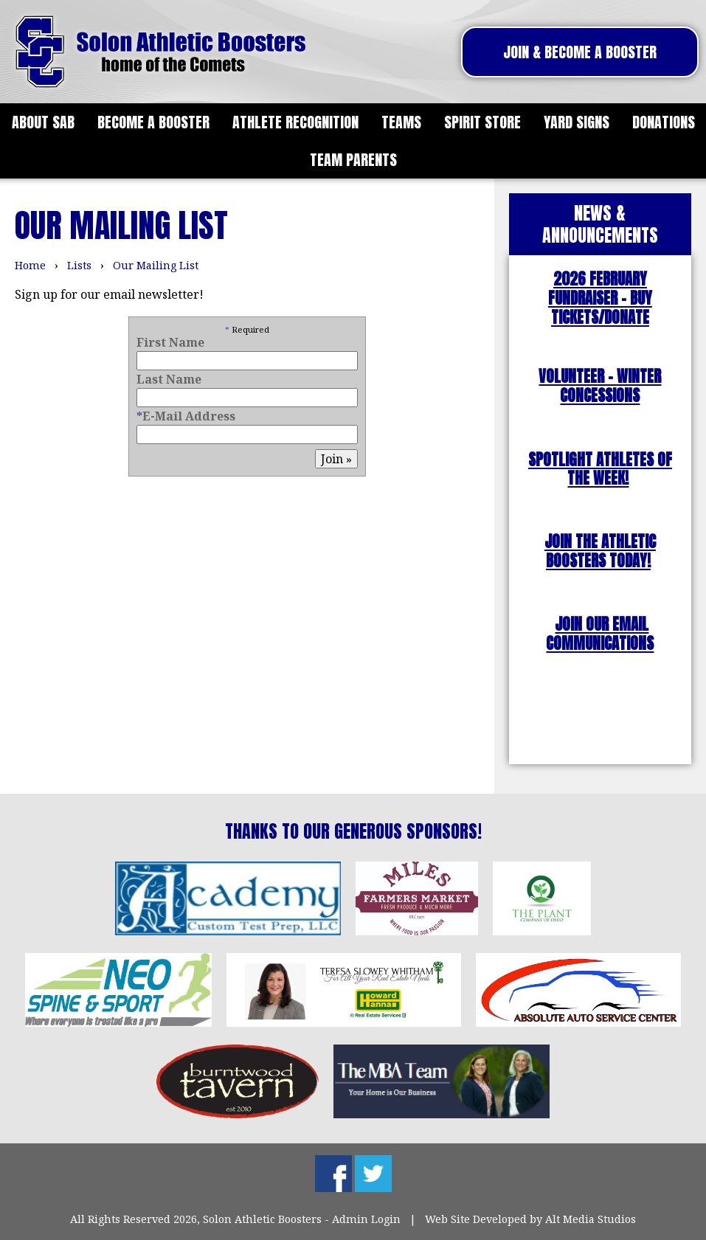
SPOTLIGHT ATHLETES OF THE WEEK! (600, 469)
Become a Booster (153, 122)
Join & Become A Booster (580, 52)
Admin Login (366, 1219)
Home (30, 265)
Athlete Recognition (295, 122)
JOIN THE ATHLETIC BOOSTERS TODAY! (600, 551)
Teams (401, 122)
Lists (79, 265)
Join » (336, 459)
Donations (663, 122)
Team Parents (353, 159)
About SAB (43, 122)
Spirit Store (482, 122)
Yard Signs (576, 122)
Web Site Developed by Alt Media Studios (530, 1219)
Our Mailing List (155, 265)
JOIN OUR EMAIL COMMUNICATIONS (600, 634)
